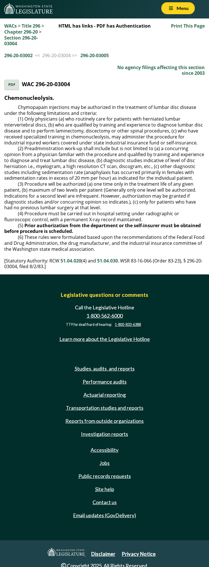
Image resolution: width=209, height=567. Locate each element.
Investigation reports (104, 434)
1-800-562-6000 (104, 316)
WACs (10, 26)
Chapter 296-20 (21, 32)
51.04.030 (107, 261)
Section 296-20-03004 (21, 41)
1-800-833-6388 (128, 324)
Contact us (105, 502)
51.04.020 (70, 261)
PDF (11, 84)
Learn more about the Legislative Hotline (104, 339)
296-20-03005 (94, 55)
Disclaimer (103, 554)
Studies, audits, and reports (105, 368)
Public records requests (104, 476)
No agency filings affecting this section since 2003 (161, 70)
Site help (104, 489)
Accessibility (104, 450)
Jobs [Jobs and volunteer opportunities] (104, 463)
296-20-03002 (18, 55)
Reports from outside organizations (104, 421)
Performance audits (105, 381)
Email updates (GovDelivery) (104, 515)
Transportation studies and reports (104, 408)
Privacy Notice (139, 554)
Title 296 (31, 26)
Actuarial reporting (104, 395)
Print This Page (188, 26)
